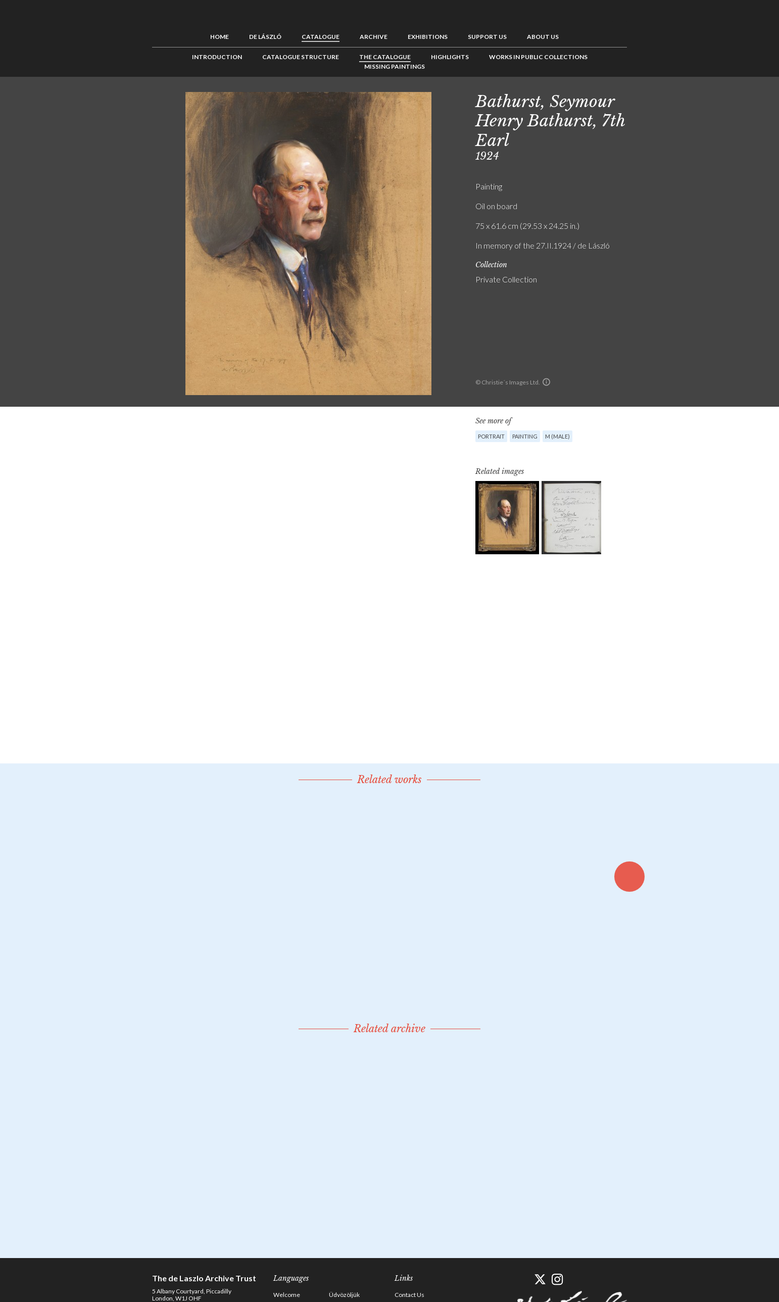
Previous (644, 99)
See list (660, 99)
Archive (373, 36)
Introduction (217, 57)
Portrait (491, 436)
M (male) (557, 436)
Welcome (286, 1294)
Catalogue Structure (300, 57)
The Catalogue (385, 57)
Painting (525, 436)
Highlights (450, 57)
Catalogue (320, 36)
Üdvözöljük (344, 1294)
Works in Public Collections (538, 57)
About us (543, 36)
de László (265, 36)
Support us (487, 36)
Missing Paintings (394, 66)
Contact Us (409, 1294)
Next (676, 99)
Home (219, 36)
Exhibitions (428, 36)
